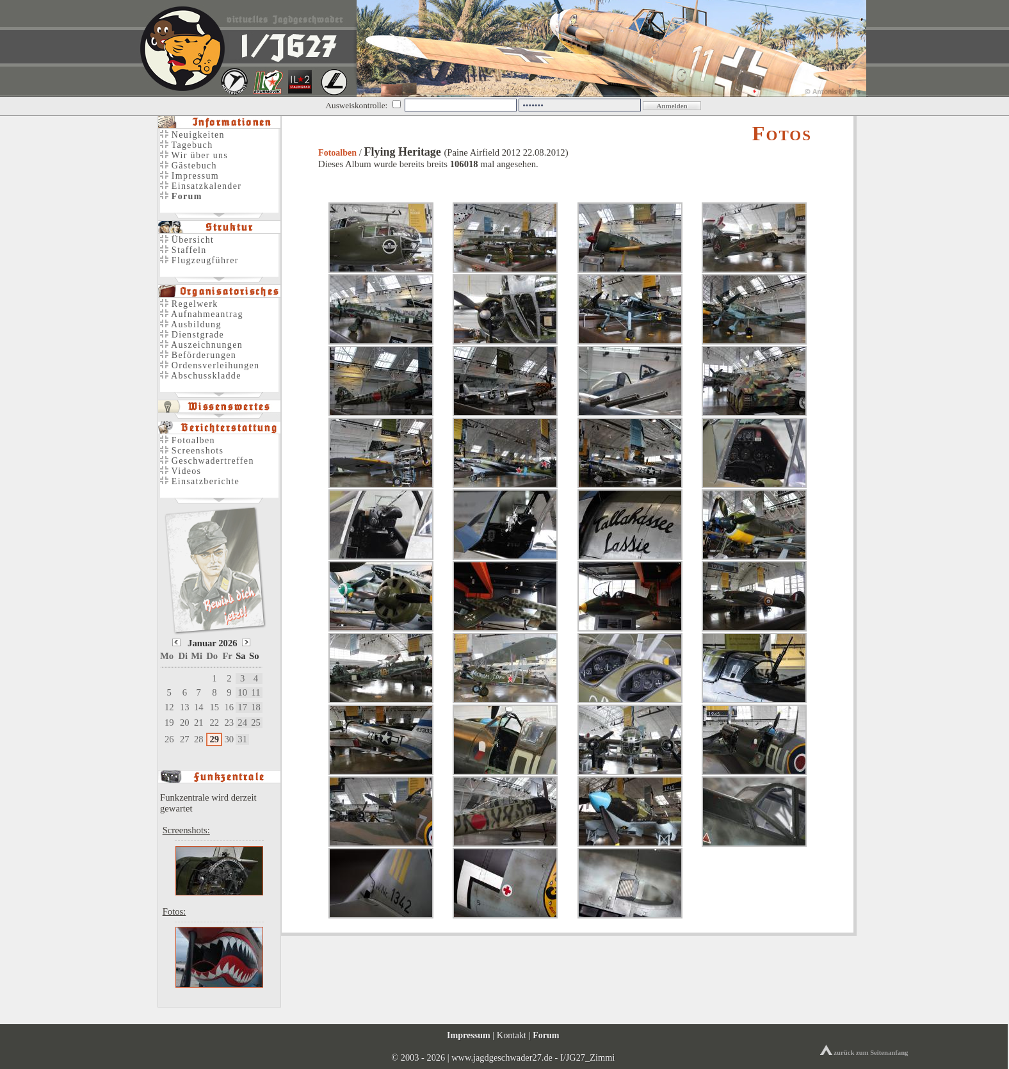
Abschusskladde (200, 375)
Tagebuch (186, 145)
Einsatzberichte (199, 481)
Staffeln (183, 250)
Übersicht (187, 240)
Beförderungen (198, 355)
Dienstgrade (192, 334)
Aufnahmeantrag (201, 314)
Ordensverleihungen (209, 365)
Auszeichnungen (201, 345)
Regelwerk (189, 304)
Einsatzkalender (200, 186)
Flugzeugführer (199, 260)
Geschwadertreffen (207, 461)
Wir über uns (194, 155)
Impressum (189, 176)
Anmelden (671, 106)
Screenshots (191, 450)
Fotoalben (337, 153)
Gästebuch (188, 165)
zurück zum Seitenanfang (864, 1052)
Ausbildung (191, 324)
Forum (546, 1035)
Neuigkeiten (192, 135)
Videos (180, 471)
